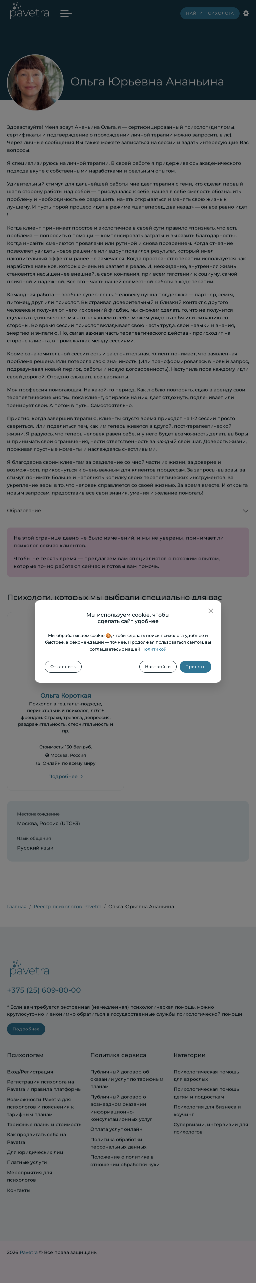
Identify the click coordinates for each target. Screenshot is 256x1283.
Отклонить (63, 666)
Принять (195, 666)
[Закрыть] (211, 611)
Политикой (154, 649)
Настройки (158, 666)
